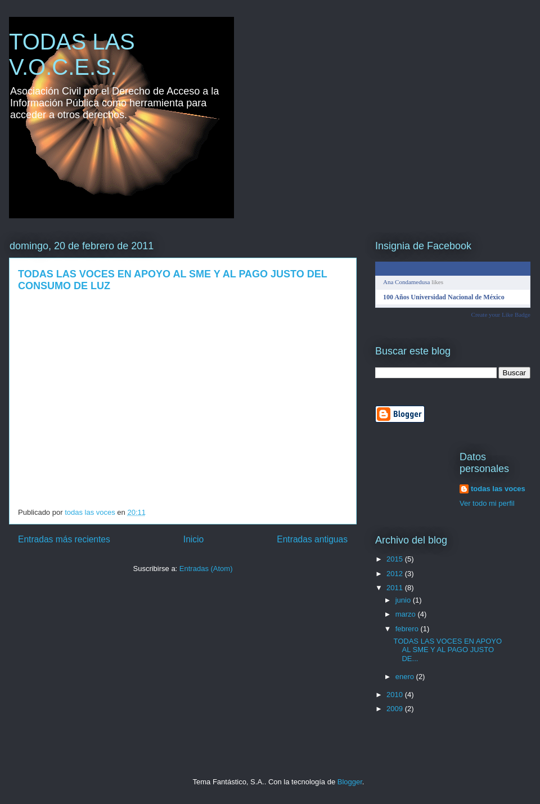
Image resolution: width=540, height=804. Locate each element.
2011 (395, 587)
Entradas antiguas (312, 539)
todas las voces (498, 488)
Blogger (350, 782)
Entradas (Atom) (206, 568)
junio (404, 600)
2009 (395, 708)
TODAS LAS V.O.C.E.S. (72, 54)
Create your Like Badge (500, 314)
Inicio (193, 539)
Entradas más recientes (64, 539)
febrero (408, 629)
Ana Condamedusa (406, 282)
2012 (395, 573)
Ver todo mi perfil (487, 503)
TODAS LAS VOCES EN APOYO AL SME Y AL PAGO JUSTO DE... (447, 650)
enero (405, 676)
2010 (395, 694)
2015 (395, 559)
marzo (406, 614)
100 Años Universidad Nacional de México (444, 297)
